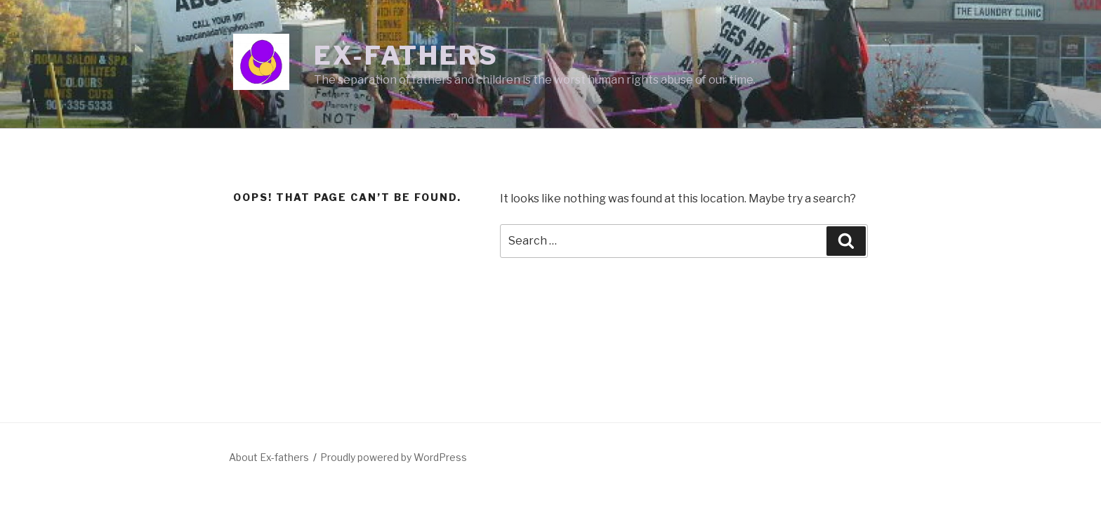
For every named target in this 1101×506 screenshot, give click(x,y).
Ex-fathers (406, 55)
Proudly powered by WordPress (393, 457)
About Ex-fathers (269, 457)
